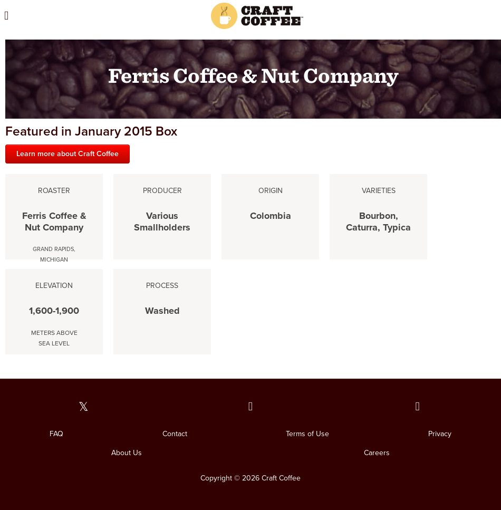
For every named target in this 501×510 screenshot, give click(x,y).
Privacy (439, 433)
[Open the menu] (72, 16)
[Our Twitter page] (83, 407)
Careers (377, 452)
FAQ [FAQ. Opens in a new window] (56, 433)
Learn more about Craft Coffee (67, 153)
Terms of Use (307, 433)
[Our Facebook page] (250, 407)
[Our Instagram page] (417, 407)
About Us (126, 452)
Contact (174, 433)
